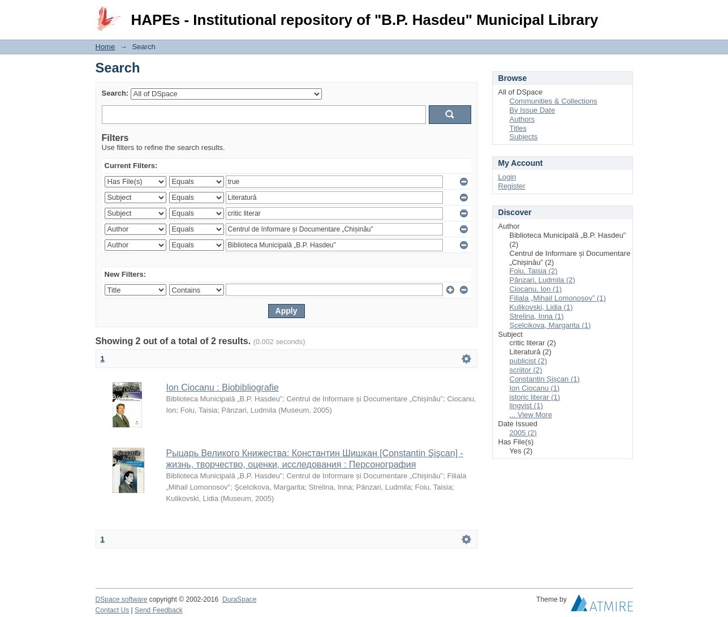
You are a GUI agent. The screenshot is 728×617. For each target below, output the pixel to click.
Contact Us (113, 610)
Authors (522, 119)
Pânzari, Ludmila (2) (542, 280)
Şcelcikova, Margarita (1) (550, 325)
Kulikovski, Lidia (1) (541, 307)
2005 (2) (523, 433)
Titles (518, 128)
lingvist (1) (526, 405)
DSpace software (122, 599)
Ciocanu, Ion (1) (536, 289)
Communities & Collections (553, 101)
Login (624, 14)
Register (511, 186)
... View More (531, 414)
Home (105, 46)
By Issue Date (532, 110)
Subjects (524, 136)
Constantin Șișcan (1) (545, 379)
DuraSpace (239, 599)
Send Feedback (159, 610)
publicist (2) (528, 361)
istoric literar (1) (535, 397)
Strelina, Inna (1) (537, 316)
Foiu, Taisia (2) (534, 271)
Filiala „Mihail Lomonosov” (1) (558, 298)
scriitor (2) (526, 370)
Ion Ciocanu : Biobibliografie (222, 387)
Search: (115, 93)
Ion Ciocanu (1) (535, 388)
